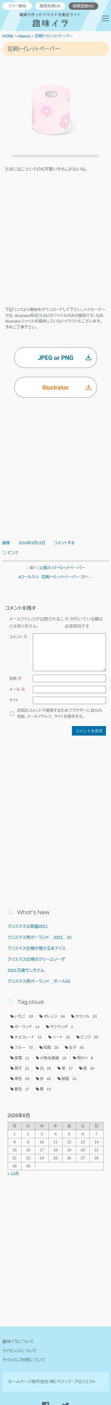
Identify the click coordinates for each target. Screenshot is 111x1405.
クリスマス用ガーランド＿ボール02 (39, 984)
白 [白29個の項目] (45, 1072)
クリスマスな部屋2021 (28, 930)
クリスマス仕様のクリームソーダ (36, 963)
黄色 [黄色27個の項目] (22, 1092)
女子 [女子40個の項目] (76, 1051)
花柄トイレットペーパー (54, 36)
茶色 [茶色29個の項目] (22, 1082)
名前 (15, 685)
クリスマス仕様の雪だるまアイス (37, 952)
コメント (18, 637)
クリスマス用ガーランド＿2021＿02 (40, 941)
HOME (8, 36)
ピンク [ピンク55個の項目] (89, 1041)
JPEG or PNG (64, 357)
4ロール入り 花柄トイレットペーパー (48, 577)
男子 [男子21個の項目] (22, 1072)
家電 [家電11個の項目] (22, 1061)
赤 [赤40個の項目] (45, 1082)
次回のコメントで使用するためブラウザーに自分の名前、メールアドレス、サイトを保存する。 (59, 720)
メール (17, 696)
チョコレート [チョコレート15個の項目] (28, 1041)
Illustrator (66, 387)
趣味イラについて (18, 1341)
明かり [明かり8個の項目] (85, 1061)
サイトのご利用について (24, 1360)
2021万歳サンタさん (26, 973)
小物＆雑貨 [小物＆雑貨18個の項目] (53, 1061)
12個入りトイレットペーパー (62, 568)
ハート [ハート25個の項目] (61, 1041)
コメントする (64, 543)
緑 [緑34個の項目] (88, 1072)
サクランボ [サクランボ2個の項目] (61, 1030)
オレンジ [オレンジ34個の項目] (54, 1020)
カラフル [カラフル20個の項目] (86, 1020)
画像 (6, 543)
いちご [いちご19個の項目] (24, 1020)
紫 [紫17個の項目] (67, 1072)
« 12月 (13, 1177)
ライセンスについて (19, 1350)
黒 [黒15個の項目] (45, 1092)
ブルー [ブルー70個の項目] (24, 1051)
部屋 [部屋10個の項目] (69, 1082)
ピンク (13, 552)
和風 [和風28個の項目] (51, 1051)
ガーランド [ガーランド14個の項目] (27, 1030)
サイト (14, 707)
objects (24, 36)
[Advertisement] (55, 234)
